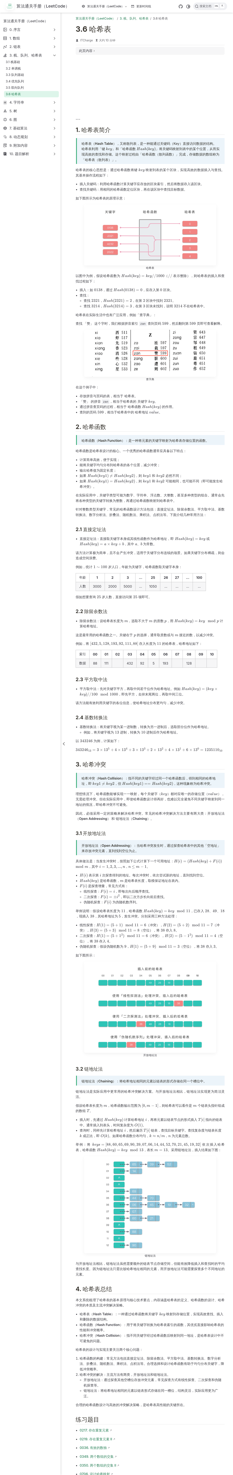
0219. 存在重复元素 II (96, 1439)
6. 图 (13, 119)
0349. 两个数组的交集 (96, 1456)
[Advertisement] (150, 87)
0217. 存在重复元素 (94, 1430)
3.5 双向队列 (15, 88)
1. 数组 (14, 38)
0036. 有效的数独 (93, 1448)
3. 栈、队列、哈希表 (25, 55)
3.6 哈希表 (13, 94)
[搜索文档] (210, 6)
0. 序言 (15, 30)
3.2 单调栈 (13, 68)
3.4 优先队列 (15, 81)
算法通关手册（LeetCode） (105, 7)
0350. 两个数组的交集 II (98, 1465)
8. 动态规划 (18, 137)
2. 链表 (15, 47)
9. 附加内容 (18, 145)
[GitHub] (180, 6)
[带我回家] (38, 6)
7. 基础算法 (18, 128)
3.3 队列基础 (15, 75)
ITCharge (86, 40)
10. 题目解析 (19, 154)
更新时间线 (141, 6)
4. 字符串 (16, 102)
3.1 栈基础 (13, 62)
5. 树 (13, 111)
